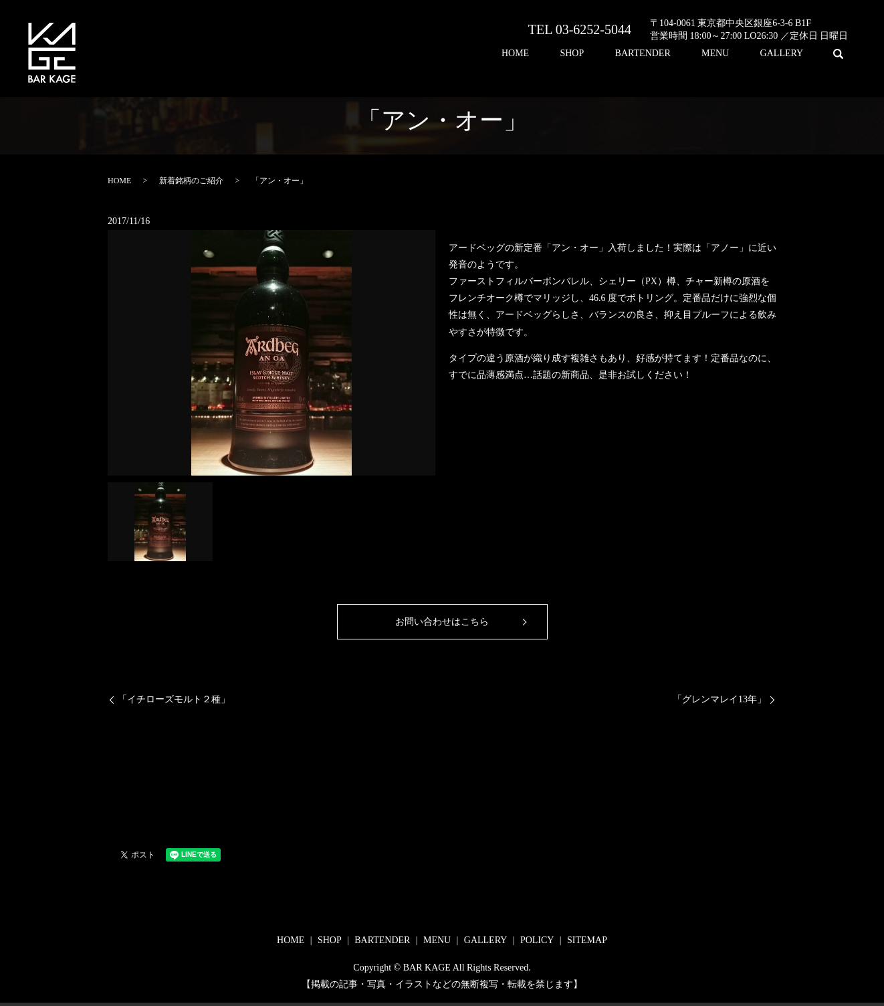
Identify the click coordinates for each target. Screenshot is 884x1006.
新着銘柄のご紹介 (191, 180)
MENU (734, 54)
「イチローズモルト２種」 (174, 699)
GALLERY (788, 54)
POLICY (537, 940)
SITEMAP (587, 940)
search (838, 53)
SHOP (615, 54)
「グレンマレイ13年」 (719, 699)
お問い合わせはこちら (442, 622)
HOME (570, 54)
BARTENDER (673, 54)
